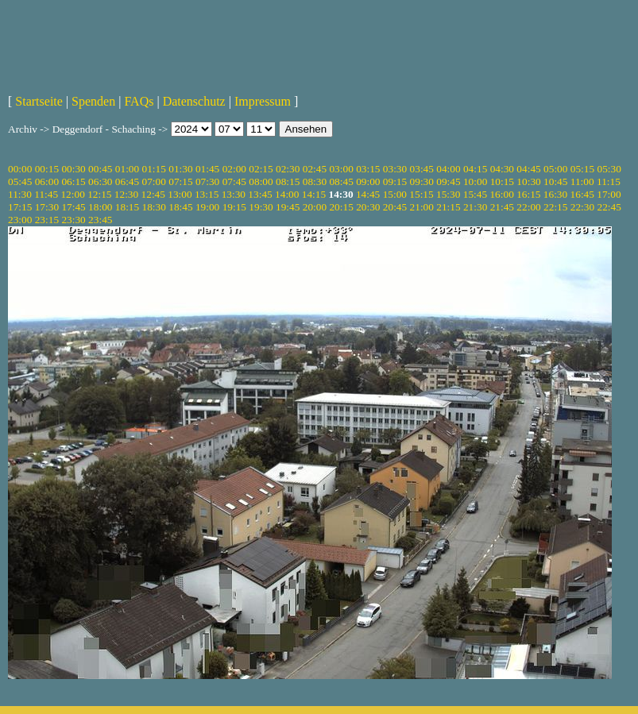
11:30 (20, 194)
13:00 (179, 194)
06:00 (47, 181)
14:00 (287, 194)
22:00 (528, 207)
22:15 (555, 207)
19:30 (261, 207)
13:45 (260, 194)
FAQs (138, 101)
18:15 (127, 207)
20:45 (395, 207)
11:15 (609, 181)
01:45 (207, 169)
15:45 (475, 194)
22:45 (609, 207)
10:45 (555, 181)
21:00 (422, 207)
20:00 (315, 207)
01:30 (180, 169)
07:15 (180, 181)
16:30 (555, 194)
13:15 (206, 194)
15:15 (421, 194)
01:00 (127, 169)
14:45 (368, 194)
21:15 (448, 207)
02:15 (261, 169)
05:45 (20, 181)
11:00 (582, 181)
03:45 (422, 169)
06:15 (73, 181)
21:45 (502, 207)
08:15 (288, 181)
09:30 (422, 181)
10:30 (528, 181)
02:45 (315, 169)
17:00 (609, 194)
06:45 (127, 181)
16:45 (582, 194)
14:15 (314, 194)
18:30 (154, 207)
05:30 (609, 169)
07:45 (234, 181)
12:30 (126, 194)
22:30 (582, 207)
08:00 (261, 181)
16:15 (528, 194)
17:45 (73, 207)
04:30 (502, 169)
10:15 (502, 181)
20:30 (368, 207)
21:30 (475, 207)
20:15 (341, 207)
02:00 (234, 169)
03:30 (395, 169)
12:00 (72, 194)
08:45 (341, 181)
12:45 (153, 194)
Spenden (93, 101)
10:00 (475, 181)
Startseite (39, 101)
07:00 (154, 181)
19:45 (288, 207)
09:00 (368, 181)
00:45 (100, 169)
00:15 (47, 169)
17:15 (20, 207)
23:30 (73, 220)
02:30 (288, 169)
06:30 (100, 181)
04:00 (448, 169)
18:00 (100, 207)
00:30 (73, 169)
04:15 (475, 169)
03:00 (341, 169)
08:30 (315, 181)
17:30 (47, 207)
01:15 (154, 169)
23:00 (20, 220)
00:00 (20, 169)
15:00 (395, 194)
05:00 (555, 169)
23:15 (47, 220)
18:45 (180, 207)
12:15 (99, 194)
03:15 (368, 169)
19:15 (234, 207)
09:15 (395, 181)
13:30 (234, 194)
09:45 (448, 181)
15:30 (448, 194)
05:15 (582, 169)
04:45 (528, 169)
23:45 (100, 220)
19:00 (207, 207)
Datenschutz (194, 101)
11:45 (46, 194)
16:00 (501, 194)
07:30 (207, 181)
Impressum (262, 101)
